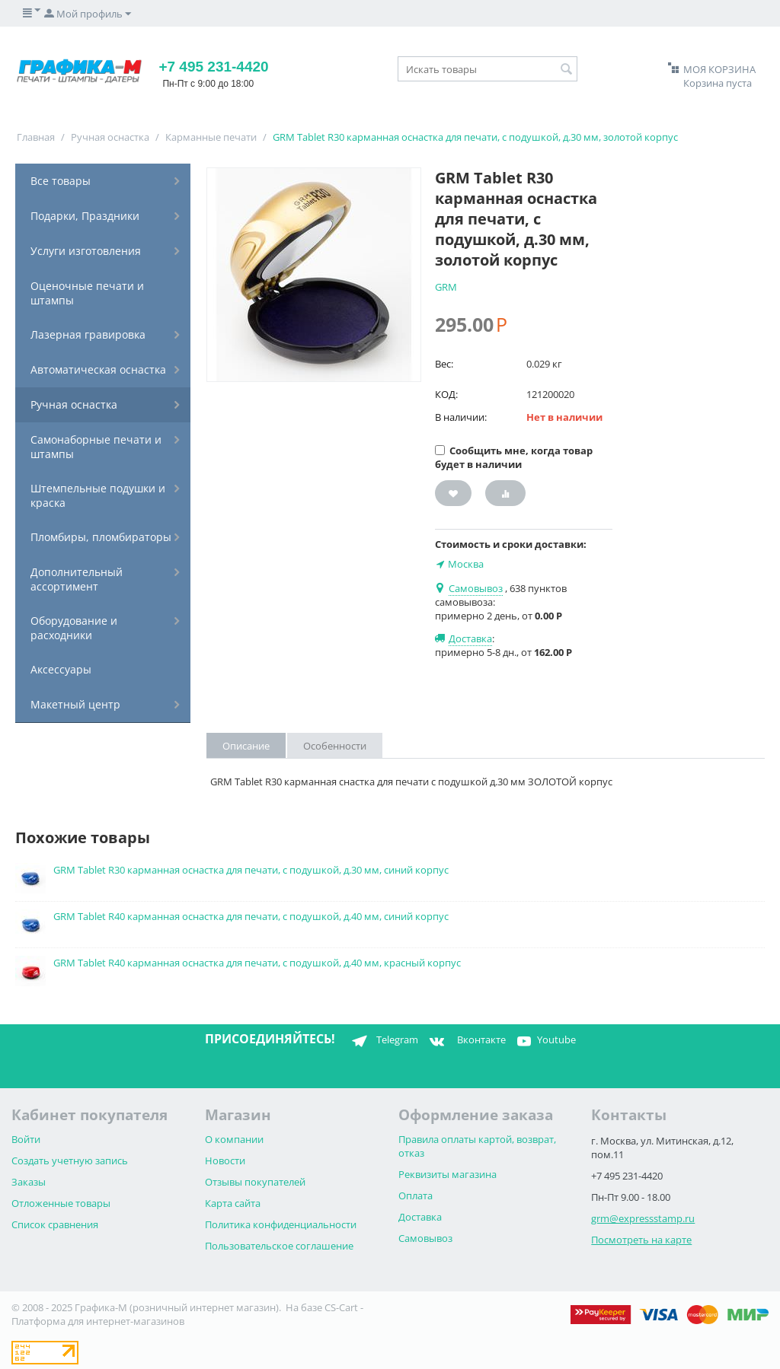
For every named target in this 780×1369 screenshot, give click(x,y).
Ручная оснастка (110, 137)
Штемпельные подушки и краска (97, 495)
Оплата (415, 1195)
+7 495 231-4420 (213, 67)
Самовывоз (425, 1238)
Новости (225, 1160)
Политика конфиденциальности (280, 1224)
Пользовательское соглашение (279, 1246)
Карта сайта (233, 1203)
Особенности (334, 746)
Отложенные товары (60, 1203)
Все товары (60, 181)
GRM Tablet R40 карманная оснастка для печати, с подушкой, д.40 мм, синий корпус (251, 916)
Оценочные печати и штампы (87, 293)
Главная (36, 137)
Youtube (544, 1041)
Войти (25, 1139)
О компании (234, 1139)
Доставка (420, 1217)
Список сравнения (54, 1224)
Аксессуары (60, 669)
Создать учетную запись (69, 1160)
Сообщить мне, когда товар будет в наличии (514, 457)
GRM (446, 287)
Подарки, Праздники (84, 216)
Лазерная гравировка (87, 334)
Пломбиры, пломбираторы (100, 537)
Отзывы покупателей (255, 1182)
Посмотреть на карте (641, 1239)
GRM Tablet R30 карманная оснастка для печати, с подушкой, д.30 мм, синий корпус (251, 870)
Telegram (382, 1041)
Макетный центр (75, 704)
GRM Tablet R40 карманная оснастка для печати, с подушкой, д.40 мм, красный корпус (257, 962)
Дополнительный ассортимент (76, 579)
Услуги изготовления (85, 251)
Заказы (28, 1182)
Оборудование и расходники (73, 627)
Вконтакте (466, 1041)
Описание (246, 746)
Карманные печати (211, 137)
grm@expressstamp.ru (643, 1218)
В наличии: (461, 417)
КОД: (446, 394)
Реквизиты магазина (447, 1174)
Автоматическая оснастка (98, 369)
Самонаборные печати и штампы (95, 446)
